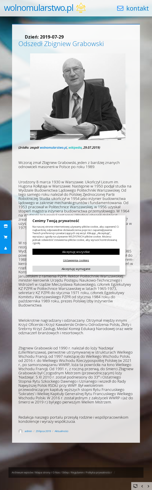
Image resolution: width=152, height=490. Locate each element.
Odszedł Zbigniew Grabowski (61, 43)
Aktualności (61, 431)
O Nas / (57, 472)
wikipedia (75, 147)
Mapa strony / (44, 472)
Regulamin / (78, 472)
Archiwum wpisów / (23, 472)
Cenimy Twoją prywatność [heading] (55, 220)
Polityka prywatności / (99, 472)
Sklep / (66, 472)
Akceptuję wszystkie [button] (76, 252)
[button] (5, 226)
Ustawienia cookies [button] (76, 260)
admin (28, 431)
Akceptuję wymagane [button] (76, 269)
